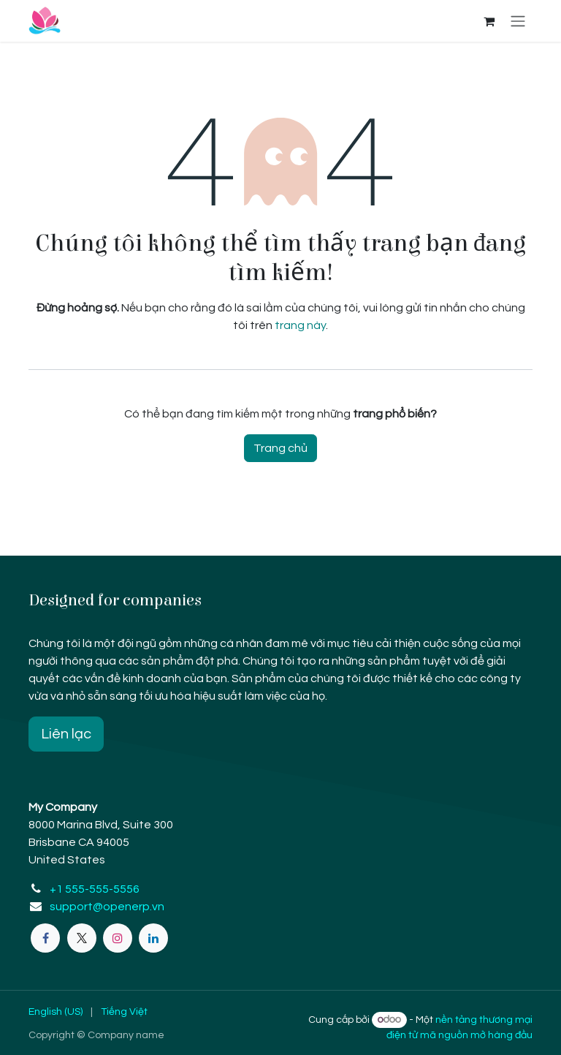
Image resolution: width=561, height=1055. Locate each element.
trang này (300, 325)
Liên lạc (66, 734)
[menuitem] (55, 1012)
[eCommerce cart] (488, 21)
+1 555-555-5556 (95, 889)
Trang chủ (280, 448)
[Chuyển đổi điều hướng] (518, 21)
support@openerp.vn (107, 906)
